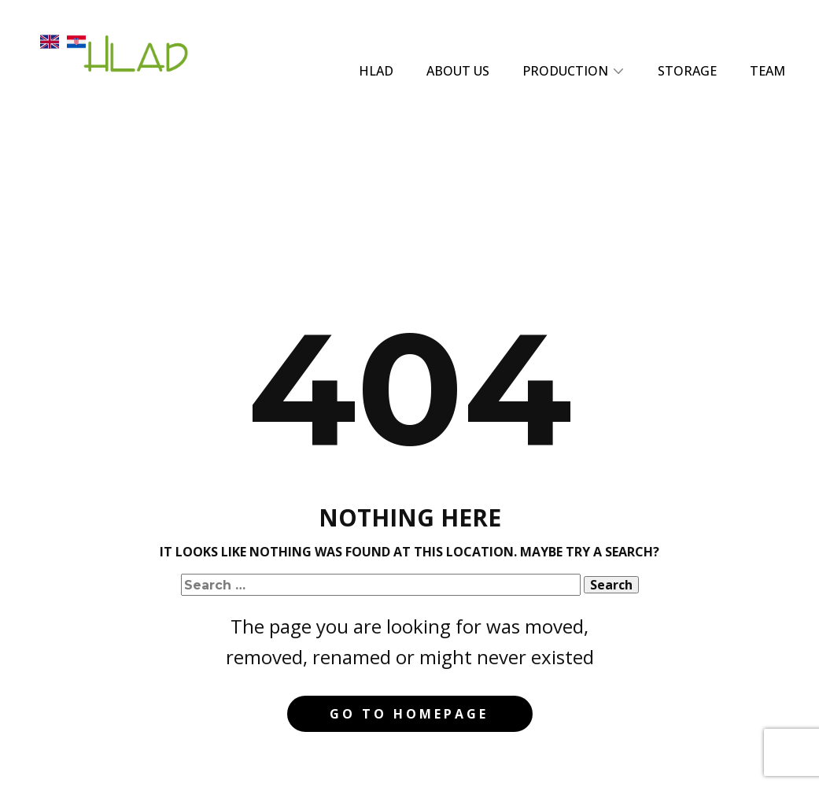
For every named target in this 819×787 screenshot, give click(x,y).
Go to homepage (409, 713)
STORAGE (687, 70)
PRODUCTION (565, 70)
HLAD (376, 70)
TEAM (767, 70)
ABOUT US (457, 70)
